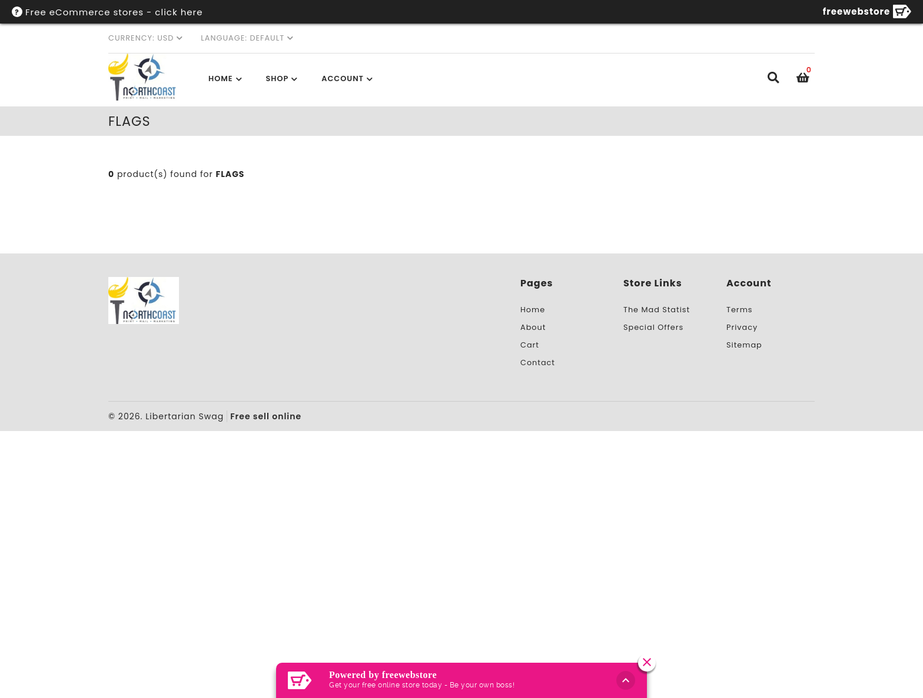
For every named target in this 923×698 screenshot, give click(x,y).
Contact (537, 363)
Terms (739, 310)
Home (220, 79)
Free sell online (265, 416)
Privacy (742, 327)
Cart (529, 345)
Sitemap (744, 345)
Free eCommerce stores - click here (113, 12)
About (533, 327)
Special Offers (653, 327)
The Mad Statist (656, 310)
